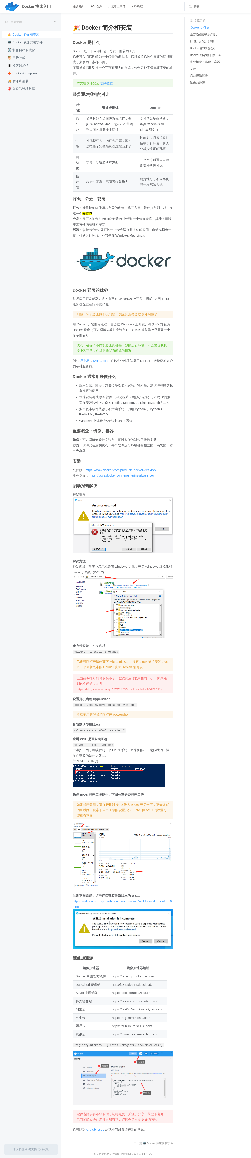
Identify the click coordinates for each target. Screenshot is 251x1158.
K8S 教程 (137, 6)
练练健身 (78, 6)
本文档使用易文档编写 (106, 1153)
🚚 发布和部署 (17, 81)
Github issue (95, 1129)
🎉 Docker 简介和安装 (22, 34)
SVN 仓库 (96, 6)
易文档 (85, 361)
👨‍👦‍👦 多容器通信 (17, 65)
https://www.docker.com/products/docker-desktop (121, 470)
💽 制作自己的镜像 (20, 50)
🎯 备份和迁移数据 (20, 88)
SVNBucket (101, 361)
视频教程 (106, 83)
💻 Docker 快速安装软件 (24, 42)
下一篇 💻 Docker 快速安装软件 (153, 1143)
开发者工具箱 (116, 6)
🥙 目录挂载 (15, 58)
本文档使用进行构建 (31, 1149)
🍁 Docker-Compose (21, 73)
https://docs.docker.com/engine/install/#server (121, 475)
